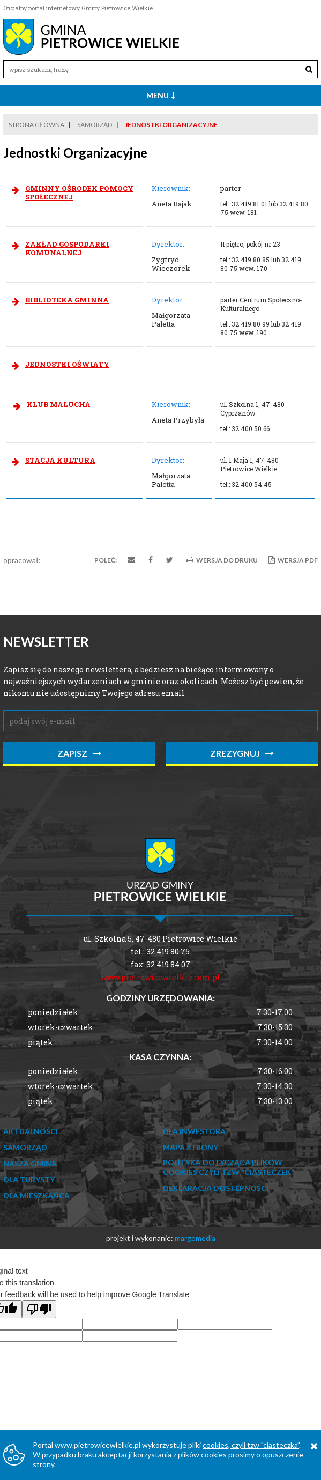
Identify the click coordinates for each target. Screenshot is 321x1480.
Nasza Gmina (30, 1163)
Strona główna (36, 125)
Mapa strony (190, 1147)
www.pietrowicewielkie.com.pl (160, 977)
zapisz (79, 753)
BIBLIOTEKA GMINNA (67, 299)
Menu (160, 95)
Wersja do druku (222, 560)
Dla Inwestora (194, 1131)
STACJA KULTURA (60, 460)
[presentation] (84, 795)
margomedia (195, 1237)
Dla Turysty (29, 1179)
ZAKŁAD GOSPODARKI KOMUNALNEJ (67, 248)
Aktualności (30, 1131)
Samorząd (94, 125)
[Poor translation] (39, 1309)
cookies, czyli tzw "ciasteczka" (251, 1444)
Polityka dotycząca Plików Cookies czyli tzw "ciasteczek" (228, 1167)
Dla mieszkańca (36, 1195)
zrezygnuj (242, 753)
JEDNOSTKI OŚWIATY (67, 364)
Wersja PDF (293, 560)
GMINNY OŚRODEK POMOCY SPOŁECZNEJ (79, 192)
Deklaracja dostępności (215, 1188)
